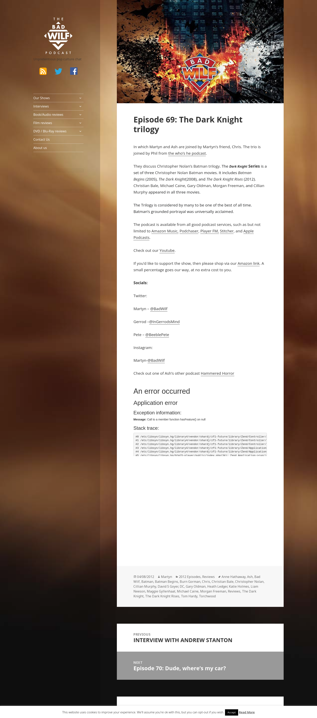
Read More (247, 712)
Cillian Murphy (144, 586)
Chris (206, 581)
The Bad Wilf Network (50, 23)
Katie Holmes (239, 586)
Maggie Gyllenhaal (161, 591)
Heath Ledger (217, 586)
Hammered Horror (217, 373)
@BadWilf (158, 308)
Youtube (167, 250)
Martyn (166, 576)
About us (40, 148)
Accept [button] (231, 712)
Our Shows (41, 98)
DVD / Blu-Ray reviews (50, 131)
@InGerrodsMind (164, 321)
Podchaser (189, 231)
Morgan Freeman (213, 591)
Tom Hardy (189, 596)
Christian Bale (223, 581)
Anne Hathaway (233, 576)
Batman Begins (166, 581)
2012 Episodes (190, 576)
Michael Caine (188, 591)
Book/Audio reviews (48, 114)
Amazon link (248, 263)
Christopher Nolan (249, 581)
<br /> (145, 487)
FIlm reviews (42, 123)
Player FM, (209, 231)
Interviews (41, 106)
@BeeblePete (157, 334)
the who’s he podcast (187, 153)
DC (182, 586)
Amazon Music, (165, 231)
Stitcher (227, 231)
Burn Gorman (190, 581)
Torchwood (207, 596)
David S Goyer (168, 586)
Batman (147, 581)
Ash (250, 576)
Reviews (208, 576)
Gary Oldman (196, 586)
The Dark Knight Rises (162, 596)
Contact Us (41, 139)
